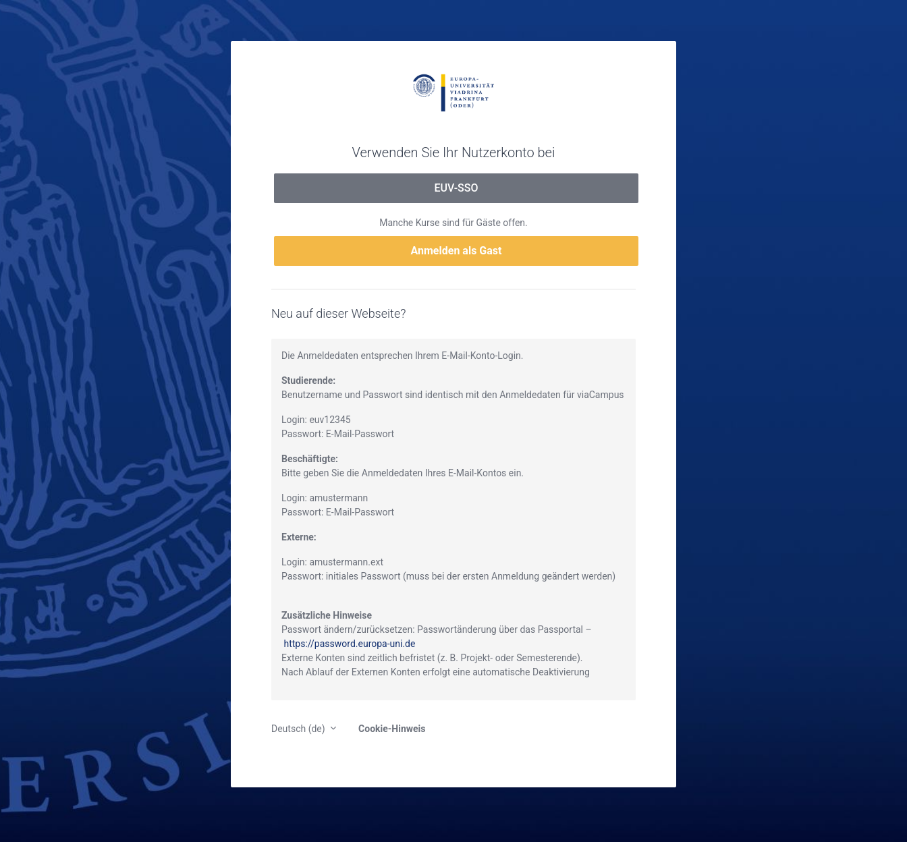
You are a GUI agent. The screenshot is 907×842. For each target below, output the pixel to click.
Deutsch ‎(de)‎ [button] (299, 728)
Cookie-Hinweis (391, 728)
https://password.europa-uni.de (349, 643)
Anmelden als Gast (456, 250)
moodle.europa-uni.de (453, 92)
